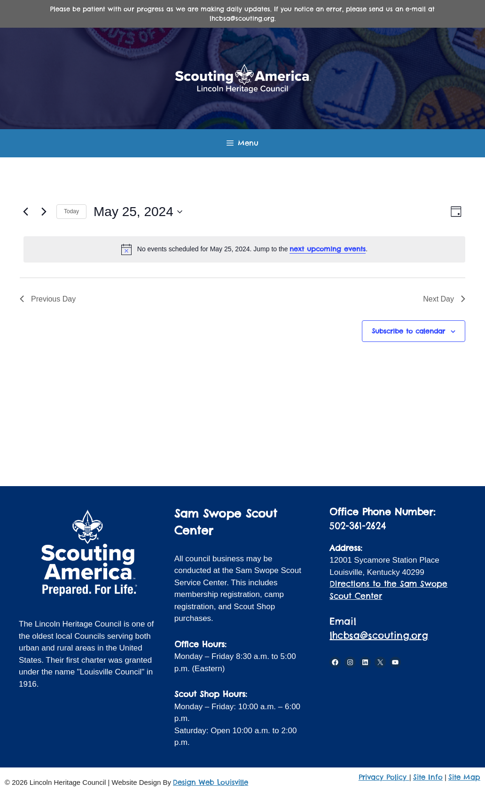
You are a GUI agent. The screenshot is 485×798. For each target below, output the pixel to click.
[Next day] (43, 211)
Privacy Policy (384, 777)
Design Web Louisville (210, 782)
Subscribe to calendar (408, 331)
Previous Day (48, 299)
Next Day (444, 299)
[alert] (244, 249)
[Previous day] (25, 211)
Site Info (428, 777)
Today (71, 211)
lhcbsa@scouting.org (378, 635)
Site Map (464, 777)
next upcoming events (327, 249)
